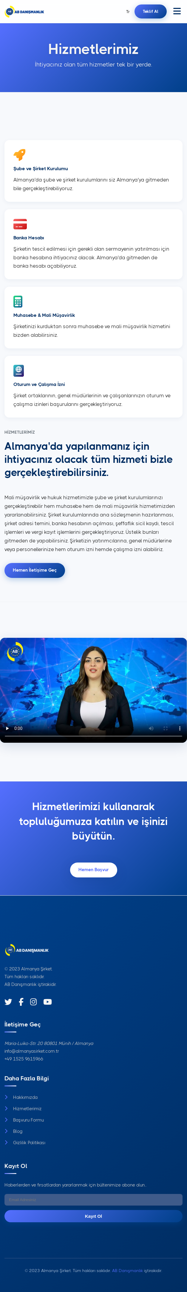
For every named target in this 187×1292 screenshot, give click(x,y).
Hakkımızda (21, 1097)
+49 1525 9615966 (23, 1059)
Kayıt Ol (93, 1216)
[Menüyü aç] (177, 11)
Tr (128, 12)
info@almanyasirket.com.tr (31, 1051)
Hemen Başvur (93, 869)
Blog (13, 1131)
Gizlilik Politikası (24, 1142)
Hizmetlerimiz (23, 1108)
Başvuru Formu (24, 1120)
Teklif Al (150, 11)
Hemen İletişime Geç (35, 570)
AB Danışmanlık (20, 984)
